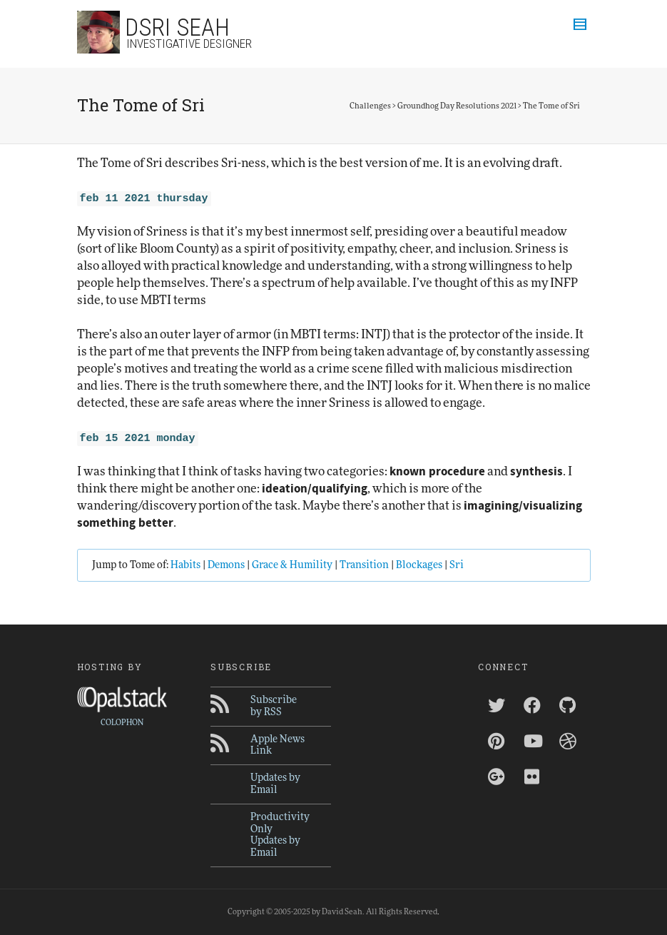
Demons (226, 565)
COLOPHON (122, 723)
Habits (185, 565)
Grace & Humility (292, 565)
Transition (364, 565)
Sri (456, 565)
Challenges (370, 106)
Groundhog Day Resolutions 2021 (456, 106)
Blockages (419, 565)
